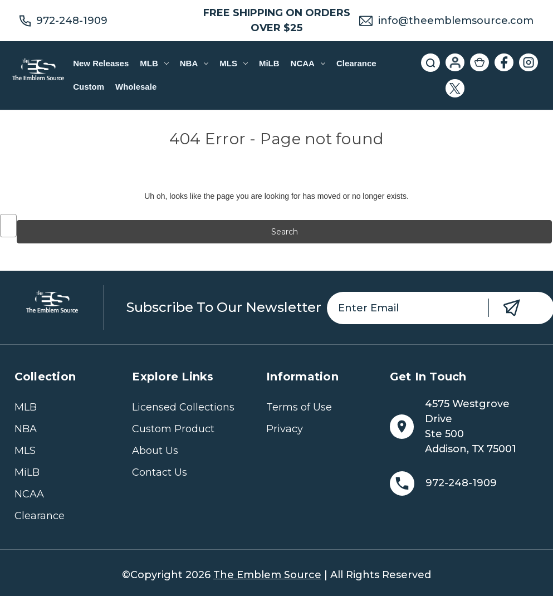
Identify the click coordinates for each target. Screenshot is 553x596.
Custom (88, 86)
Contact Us (159, 472)
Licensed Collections (183, 407)
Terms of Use (299, 407)
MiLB (269, 63)
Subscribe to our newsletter (223, 307)
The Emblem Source (267, 575)
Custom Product (173, 429)
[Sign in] (455, 62)
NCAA (308, 63)
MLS (233, 63)
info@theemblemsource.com (456, 20)
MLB (154, 63)
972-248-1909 (71, 20)
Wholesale (135, 86)
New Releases (101, 63)
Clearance (356, 63)
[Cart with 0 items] (479, 62)
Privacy (284, 429)
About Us (155, 450)
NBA (194, 63)
